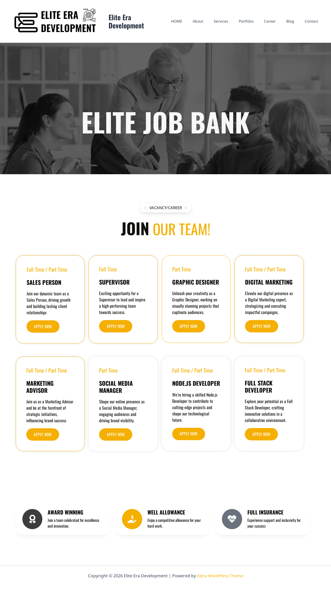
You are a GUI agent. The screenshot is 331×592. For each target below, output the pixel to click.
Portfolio (257, 23)
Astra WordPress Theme (220, 576)
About (215, 23)
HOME (197, 23)
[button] (44, 331)
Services (235, 23)
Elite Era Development (141, 24)
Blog (295, 23)
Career (278, 23)
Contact (313, 23)
